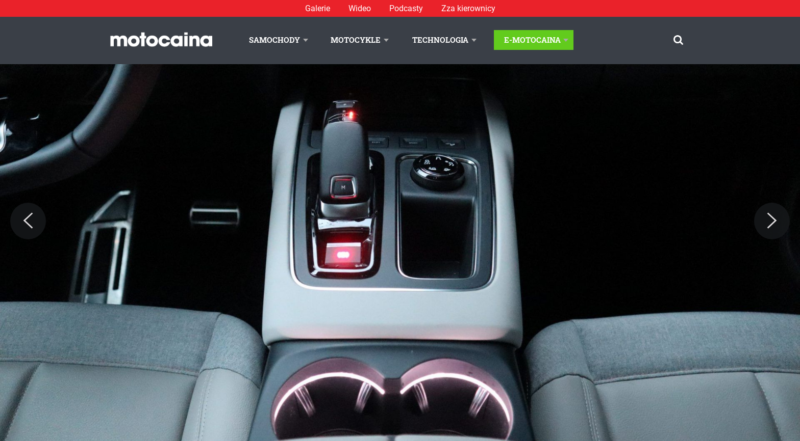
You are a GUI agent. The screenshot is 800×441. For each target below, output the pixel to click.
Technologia (440, 40)
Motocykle (356, 40)
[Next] (772, 221)
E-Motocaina (532, 40)
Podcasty (406, 8)
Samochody (274, 40)
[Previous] (28, 221)
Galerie (317, 8)
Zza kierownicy (468, 8)
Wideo (359, 8)
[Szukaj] (678, 40)
